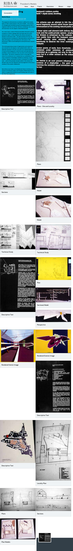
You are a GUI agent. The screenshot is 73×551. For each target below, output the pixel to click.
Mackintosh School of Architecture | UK (14, 19)
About (32, 6)
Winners (61, 6)
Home (26, 6)
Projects (39, 6)
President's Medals (28, 3)
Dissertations (50, 6)
